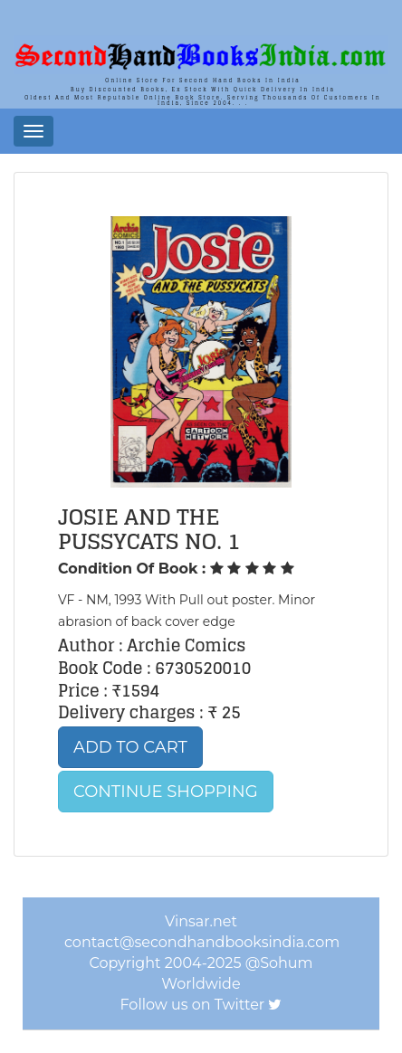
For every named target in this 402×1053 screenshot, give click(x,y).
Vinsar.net (201, 921)
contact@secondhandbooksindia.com (202, 942)
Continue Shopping (165, 792)
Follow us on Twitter (192, 1004)
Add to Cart (130, 747)
